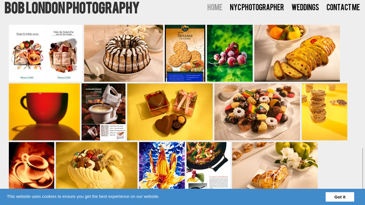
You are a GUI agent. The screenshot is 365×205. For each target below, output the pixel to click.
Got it (339, 196)
